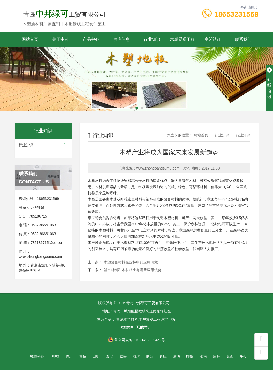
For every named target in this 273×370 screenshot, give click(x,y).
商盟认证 (213, 39)
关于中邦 (60, 39)
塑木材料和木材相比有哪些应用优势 (132, 270)
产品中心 (91, 39)
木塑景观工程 (182, 39)
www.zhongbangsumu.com (40, 256)
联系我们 (243, 39)
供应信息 (121, 39)
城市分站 (37, 356)
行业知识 (152, 39)
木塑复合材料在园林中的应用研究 (131, 262)
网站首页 (30, 39)
